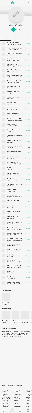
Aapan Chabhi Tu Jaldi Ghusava (15, 135)
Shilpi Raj (4, 395)
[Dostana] (15, 315)
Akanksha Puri (17, 398)
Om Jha (16, 44)
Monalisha (16, 400)
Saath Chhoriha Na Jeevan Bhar (15, 151)
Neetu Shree (15, 115)
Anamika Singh (11, 185)
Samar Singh (5, 406)
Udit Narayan (17, 174)
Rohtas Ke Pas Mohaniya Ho (14, 162)
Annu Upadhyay (18, 395)
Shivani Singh (5, 403)
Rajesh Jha (17, 125)
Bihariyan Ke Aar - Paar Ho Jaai (15, 266)
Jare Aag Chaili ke (12, 64)
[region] (16, 385)
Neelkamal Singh (6, 398)
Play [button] (13, 29)
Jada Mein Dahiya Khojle (13, 244)
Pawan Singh (5, 394)
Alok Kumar (15, 49)
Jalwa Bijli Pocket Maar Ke (14, 140)
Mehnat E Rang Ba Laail (13, 282)
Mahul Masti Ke (11, 102)
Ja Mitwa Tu (10, 255)
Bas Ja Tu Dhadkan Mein (13, 173)
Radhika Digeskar (19, 240)
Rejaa (25, 321)
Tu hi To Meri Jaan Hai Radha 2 (6, 321)
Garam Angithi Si (11, 108)
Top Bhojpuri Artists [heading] (6, 391)
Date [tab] (16, 38)
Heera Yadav (16, 25)
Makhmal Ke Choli (12, 227)
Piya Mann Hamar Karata (13, 86)
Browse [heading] (16, 403)
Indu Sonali (16, 82)
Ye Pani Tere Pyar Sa (12, 195)
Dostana (15, 321)
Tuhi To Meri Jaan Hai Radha (14, 53)
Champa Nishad (11, 229)
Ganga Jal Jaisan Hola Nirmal (15, 233)
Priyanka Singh (11, 66)
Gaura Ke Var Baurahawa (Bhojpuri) (16, 206)
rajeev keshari (18, 196)
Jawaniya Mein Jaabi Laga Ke (14, 75)
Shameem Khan (18, 394)
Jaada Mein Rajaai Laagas (14, 249)
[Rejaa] (25, 315)
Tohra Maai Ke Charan (13, 70)
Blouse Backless (11, 59)
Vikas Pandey (18, 66)
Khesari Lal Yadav (6, 397)
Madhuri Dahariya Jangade (21, 262)
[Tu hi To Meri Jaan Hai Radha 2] (6, 315)
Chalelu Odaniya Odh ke (13, 97)
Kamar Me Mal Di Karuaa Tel (14, 146)
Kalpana (9, 49)
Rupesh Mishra (11, 191)
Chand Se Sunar (11, 178)
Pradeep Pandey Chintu (13, 60)
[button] (18, 29)
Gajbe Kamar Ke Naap (13, 113)
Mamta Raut (17, 267)
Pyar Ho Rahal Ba (11, 189)
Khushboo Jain (17, 251)
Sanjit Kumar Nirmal (12, 180)
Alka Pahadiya (10, 158)
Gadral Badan (10, 271)
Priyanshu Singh (6, 405)
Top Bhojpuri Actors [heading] (18, 391)
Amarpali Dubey (18, 397)
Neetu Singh (10, 272)
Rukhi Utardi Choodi (12, 124)
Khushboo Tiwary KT (12, 109)
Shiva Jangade (10, 196)
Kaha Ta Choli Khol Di (13, 157)
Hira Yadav (10, 147)
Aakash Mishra (18, 120)
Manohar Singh (11, 153)
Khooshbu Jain (11, 104)
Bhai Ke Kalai (10, 168)
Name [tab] (26, 38)
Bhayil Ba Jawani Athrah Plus (15, 119)
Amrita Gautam (11, 245)
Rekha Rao (10, 169)
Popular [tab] (5, 38)
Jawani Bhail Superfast (13, 200)
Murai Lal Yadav (11, 131)
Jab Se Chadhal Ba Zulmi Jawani (15, 217)
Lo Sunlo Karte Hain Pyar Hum (15, 238)
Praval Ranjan (10, 44)
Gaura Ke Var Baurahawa (13, 211)
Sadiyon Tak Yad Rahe (13, 42)
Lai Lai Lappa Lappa (12, 260)
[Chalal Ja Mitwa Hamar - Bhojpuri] (6, 297)
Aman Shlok (10, 82)
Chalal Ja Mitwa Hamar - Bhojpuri (6, 302)
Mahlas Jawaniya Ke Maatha (14, 80)
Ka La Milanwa (11, 276)
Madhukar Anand (18, 283)
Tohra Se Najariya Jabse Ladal (15, 48)
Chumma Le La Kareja (13, 91)
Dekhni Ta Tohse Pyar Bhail (14, 222)
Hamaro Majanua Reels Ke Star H (16, 129)
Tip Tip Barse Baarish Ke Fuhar (15, 184)
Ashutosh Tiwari (6, 402)
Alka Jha (22, 76)
